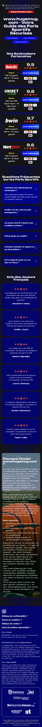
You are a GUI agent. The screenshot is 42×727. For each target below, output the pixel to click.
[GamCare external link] (16, 694)
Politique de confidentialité (14, 616)
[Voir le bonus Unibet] (11, 103)
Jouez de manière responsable (15, 627)
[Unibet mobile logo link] (11, 92)
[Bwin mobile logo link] (11, 120)
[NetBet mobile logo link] (11, 147)
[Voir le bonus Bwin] (11, 130)
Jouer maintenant (31, 73)
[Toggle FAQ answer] (36, 189)
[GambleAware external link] (21, 707)
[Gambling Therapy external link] (28, 713)
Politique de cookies (11, 624)
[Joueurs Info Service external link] (21, 699)
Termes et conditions (11, 620)
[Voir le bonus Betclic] (11, 76)
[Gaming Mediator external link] (16, 713)
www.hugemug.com (21, 12)
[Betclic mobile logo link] (11, 66)
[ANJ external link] (30, 694)
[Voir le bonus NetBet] (11, 157)
